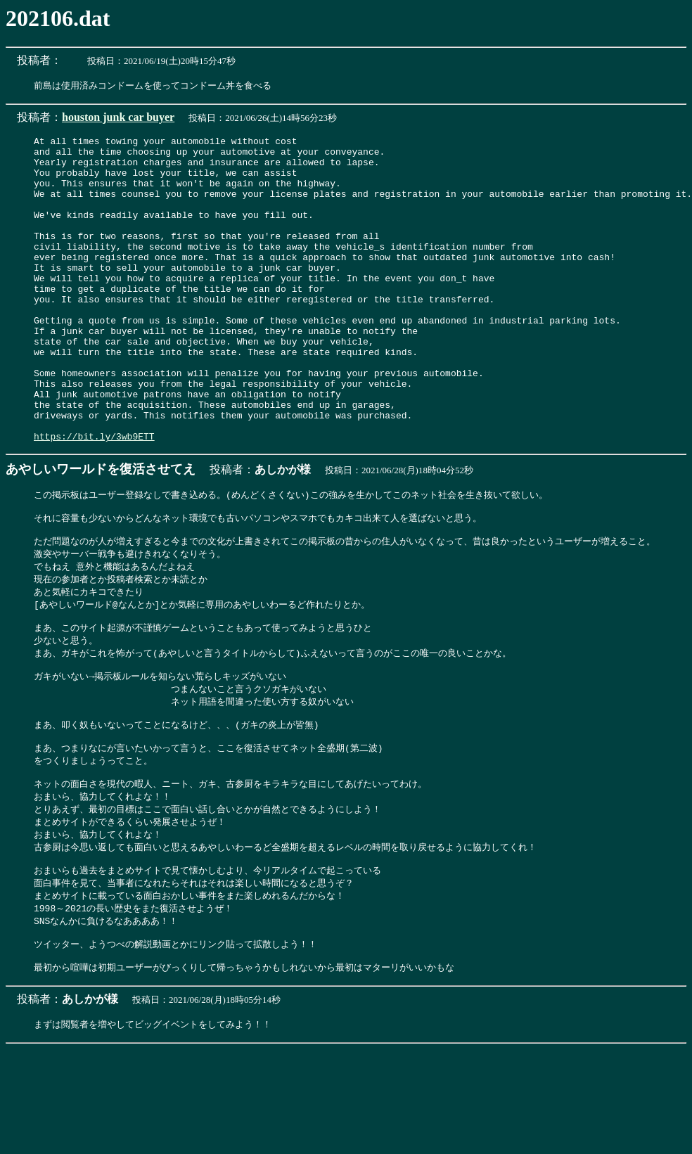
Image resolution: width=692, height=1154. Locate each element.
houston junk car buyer (118, 118)
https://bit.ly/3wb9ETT (94, 498)
